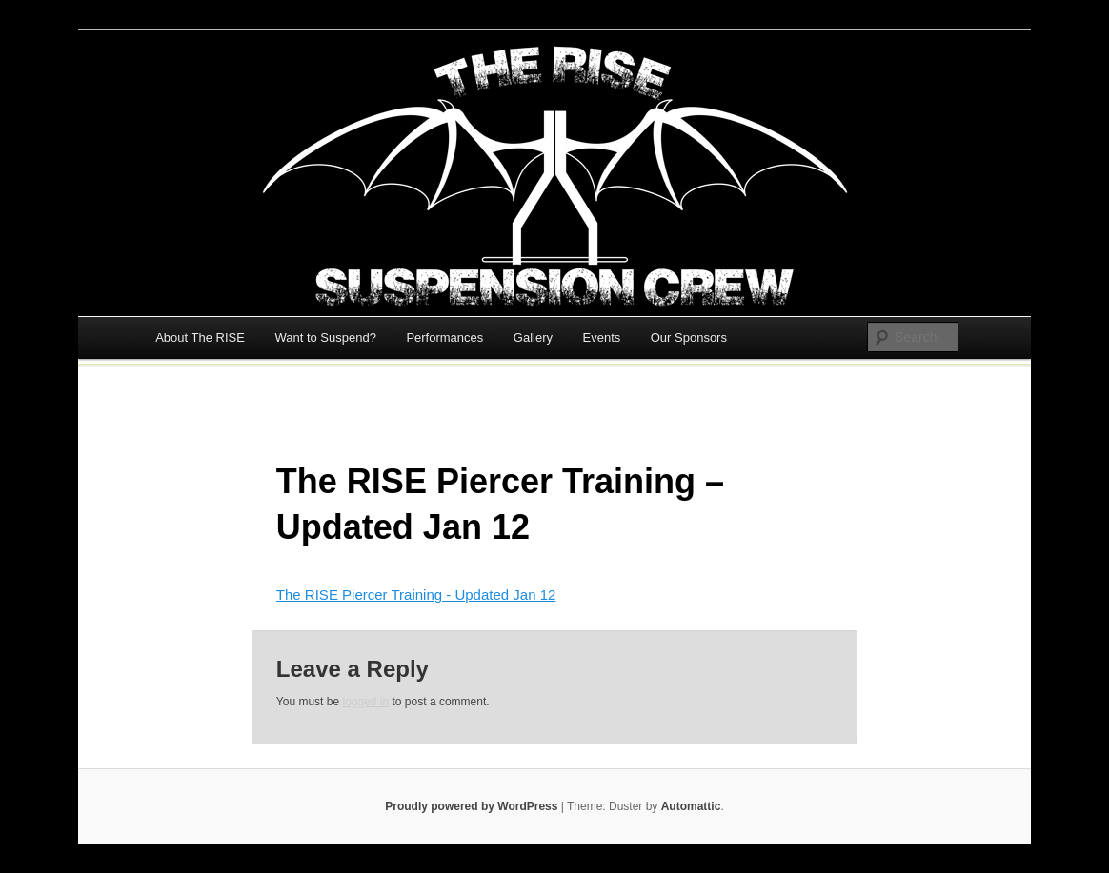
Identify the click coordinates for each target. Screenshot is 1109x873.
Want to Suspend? (324, 337)
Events (602, 337)
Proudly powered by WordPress (471, 806)
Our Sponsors (689, 337)
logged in (365, 701)
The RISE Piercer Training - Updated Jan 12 (415, 594)
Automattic (691, 806)
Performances (444, 337)
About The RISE (200, 337)
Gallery (533, 337)
